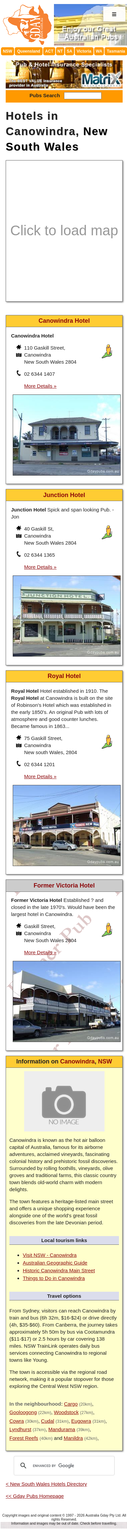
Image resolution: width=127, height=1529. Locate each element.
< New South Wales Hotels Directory (46, 1484)
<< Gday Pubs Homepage (35, 1496)
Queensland (28, 51)
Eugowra (81, 1421)
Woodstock (66, 1412)
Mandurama (61, 1429)
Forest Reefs (23, 1438)
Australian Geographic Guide (55, 1263)
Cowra (16, 1421)
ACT (49, 51)
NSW (7, 51)
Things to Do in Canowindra (54, 1278)
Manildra (73, 1438)
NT (60, 51)
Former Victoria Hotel (64, 885)
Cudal (47, 1421)
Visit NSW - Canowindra (50, 1255)
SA (69, 51)
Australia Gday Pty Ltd (102, 1515)
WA (99, 51)
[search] (63, 1466)
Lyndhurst (20, 1429)
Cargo (71, 1404)
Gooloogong (23, 1412)
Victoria (84, 51)
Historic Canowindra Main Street (59, 1270)
